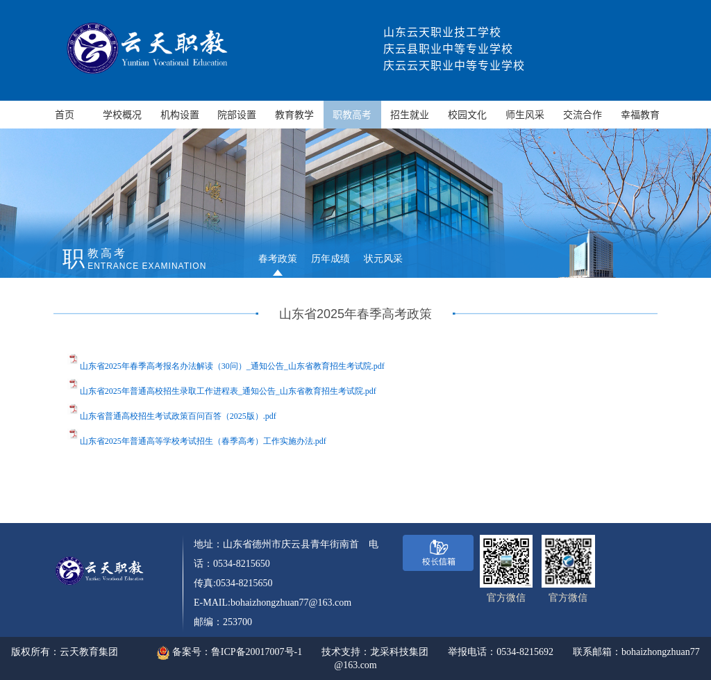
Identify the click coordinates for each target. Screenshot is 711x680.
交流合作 (582, 114)
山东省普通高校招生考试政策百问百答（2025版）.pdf (178, 416)
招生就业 (409, 114)
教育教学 (294, 114)
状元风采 (383, 259)
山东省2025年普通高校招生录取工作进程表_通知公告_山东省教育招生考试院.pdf (228, 391)
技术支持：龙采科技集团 (374, 652)
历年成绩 (330, 259)
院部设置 (236, 114)
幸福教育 (640, 114)
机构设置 (179, 114)
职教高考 (352, 114)
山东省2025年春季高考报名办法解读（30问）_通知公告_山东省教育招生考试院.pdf (232, 366)
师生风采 (524, 114)
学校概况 (122, 114)
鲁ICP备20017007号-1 (256, 652)
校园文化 (467, 114)
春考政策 (277, 259)
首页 (64, 114)
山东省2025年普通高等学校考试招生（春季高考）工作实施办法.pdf (203, 441)
